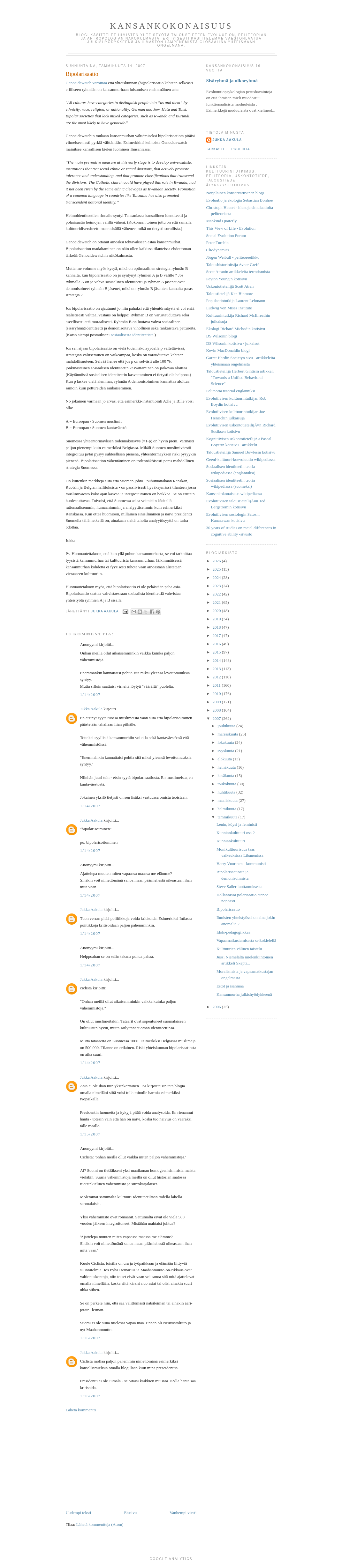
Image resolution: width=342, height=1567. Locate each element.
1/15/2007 (90, 1134)
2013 (217, 668)
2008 (217, 710)
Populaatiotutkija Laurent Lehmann (235, 300)
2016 (217, 643)
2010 (217, 693)
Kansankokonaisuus (171, 26)
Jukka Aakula (91, 708)
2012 (217, 677)
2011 (217, 685)
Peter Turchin (217, 242)
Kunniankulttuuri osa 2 (236, 832)
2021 (217, 602)
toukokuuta (227, 783)
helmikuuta (227, 808)
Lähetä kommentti (81, 1410)
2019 (217, 619)
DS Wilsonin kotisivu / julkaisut (233, 343)
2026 (217, 560)
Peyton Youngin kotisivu (226, 279)
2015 (217, 652)
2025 (217, 569)
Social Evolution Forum (226, 235)
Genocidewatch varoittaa (86, 82)
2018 (217, 627)
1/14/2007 (90, 694)
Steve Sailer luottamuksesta (239, 886)
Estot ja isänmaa (230, 986)
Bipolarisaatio (228, 909)
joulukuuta (226, 725)
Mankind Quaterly (221, 220)
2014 (217, 660)
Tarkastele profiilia (228, 149)
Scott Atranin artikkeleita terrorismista (238, 271)
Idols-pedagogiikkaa (233, 932)
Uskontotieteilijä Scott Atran (230, 286)
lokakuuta (226, 742)
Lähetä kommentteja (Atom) (100, 1524)
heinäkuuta (227, 767)
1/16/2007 (90, 1337)
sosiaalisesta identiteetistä (132, 334)
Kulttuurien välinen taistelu (239, 948)
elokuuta (225, 759)
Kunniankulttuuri (231, 841)
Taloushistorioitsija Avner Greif (232, 264)
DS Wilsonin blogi (221, 336)
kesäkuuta (226, 775)
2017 (217, 635)
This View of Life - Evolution (231, 228)
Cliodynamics (217, 250)
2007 (217, 718)
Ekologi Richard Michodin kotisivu (235, 328)
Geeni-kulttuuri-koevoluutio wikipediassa (241, 459)
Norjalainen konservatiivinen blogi (235, 192)
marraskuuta (228, 734)
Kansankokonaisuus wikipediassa (234, 493)
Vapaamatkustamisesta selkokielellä (246, 940)
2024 (217, 577)
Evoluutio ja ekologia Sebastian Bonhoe (239, 200)
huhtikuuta (226, 792)
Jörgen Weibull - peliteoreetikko (233, 257)
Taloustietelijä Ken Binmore (229, 293)
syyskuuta (226, 750)
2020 (217, 610)
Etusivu (130, 1512)
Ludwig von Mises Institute (229, 308)
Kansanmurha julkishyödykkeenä (244, 994)
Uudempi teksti (78, 1512)
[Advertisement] (131, 1461)
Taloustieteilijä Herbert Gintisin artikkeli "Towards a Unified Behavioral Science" (240, 377)
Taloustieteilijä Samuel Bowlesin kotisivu (241, 452)
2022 (217, 594)
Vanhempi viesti (183, 1512)
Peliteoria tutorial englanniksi (230, 390)
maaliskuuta (228, 800)
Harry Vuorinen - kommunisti (241, 863)
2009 (217, 701)
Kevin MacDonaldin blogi (228, 350)
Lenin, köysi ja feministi (237, 824)
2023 (217, 585)
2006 (217, 1006)
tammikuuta (227, 817)
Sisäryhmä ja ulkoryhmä (232, 80)
